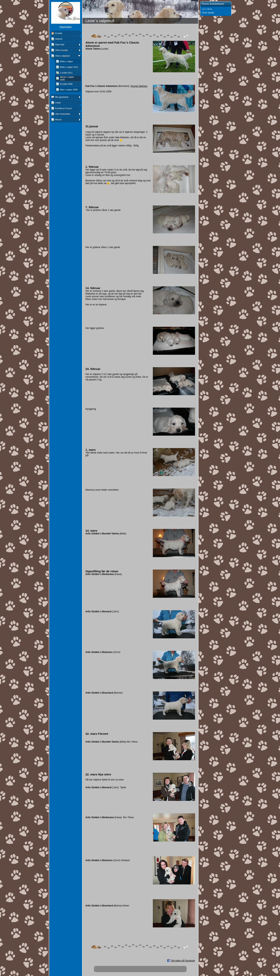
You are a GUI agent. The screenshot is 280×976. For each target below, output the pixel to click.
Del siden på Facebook (183, 960)
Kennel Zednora (139, 86)
